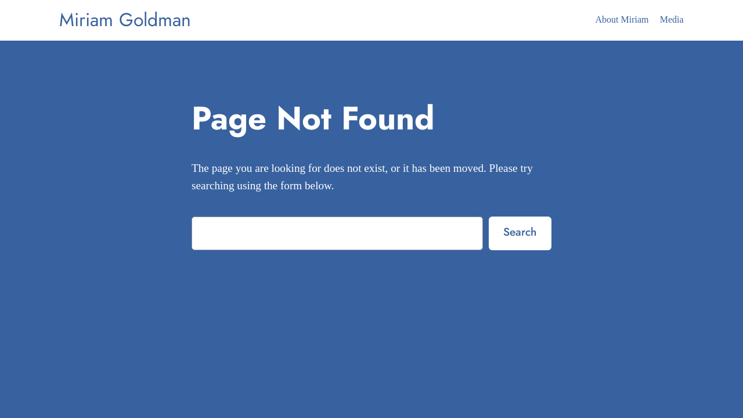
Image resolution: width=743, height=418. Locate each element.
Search (519, 232)
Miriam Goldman (125, 19)
